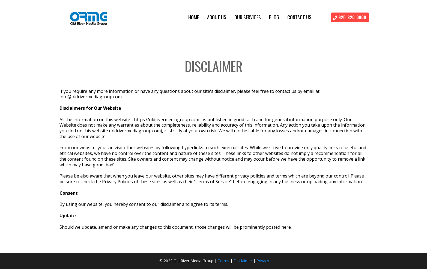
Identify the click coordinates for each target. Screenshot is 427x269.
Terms (223, 260)
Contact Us (299, 17)
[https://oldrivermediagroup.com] (89, 17)
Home (193, 17)
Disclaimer (243, 260)
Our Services (247, 17)
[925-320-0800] (350, 17)
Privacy (262, 260)
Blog (274, 17)
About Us (216, 17)
